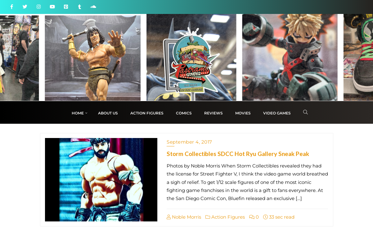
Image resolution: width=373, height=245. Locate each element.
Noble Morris (184, 217)
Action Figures (225, 217)
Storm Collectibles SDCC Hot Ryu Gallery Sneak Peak (238, 153)
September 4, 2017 (189, 142)
